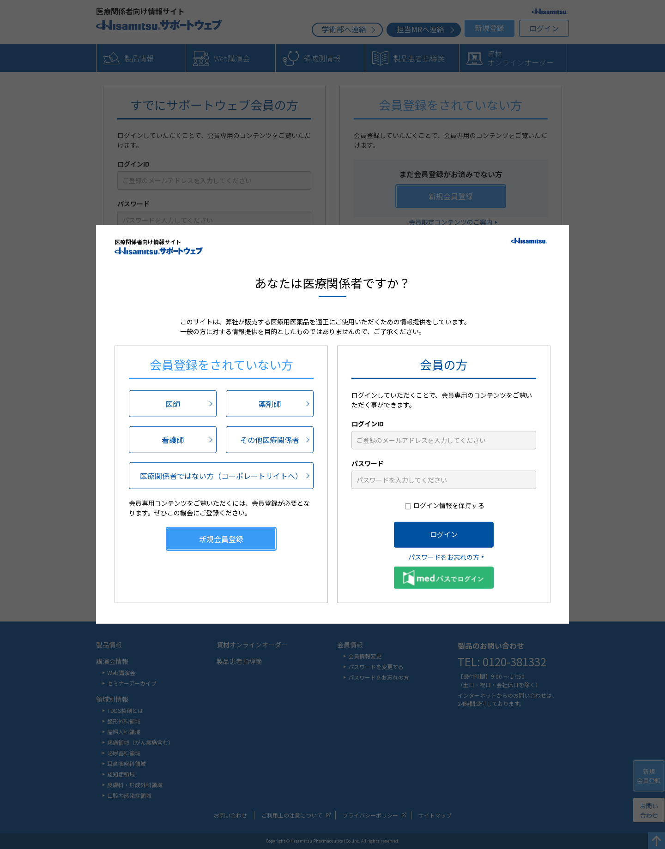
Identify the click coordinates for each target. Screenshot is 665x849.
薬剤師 (270, 403)
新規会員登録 (221, 538)
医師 (172, 403)
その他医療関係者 (269, 439)
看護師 (173, 439)
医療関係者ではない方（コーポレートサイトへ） (221, 475)
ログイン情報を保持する (448, 504)
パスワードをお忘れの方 (443, 556)
